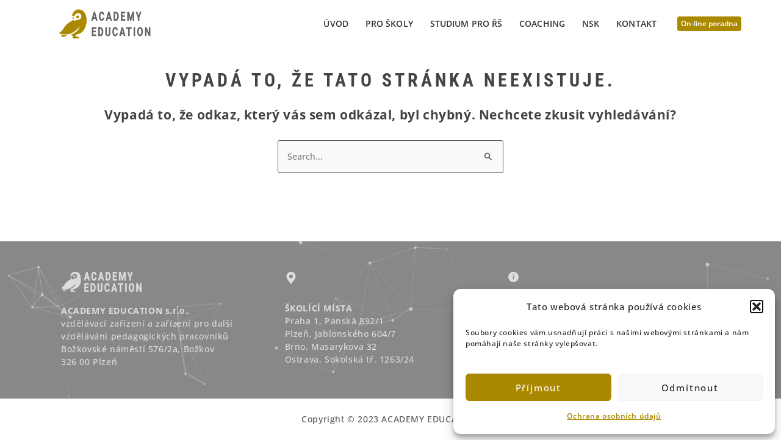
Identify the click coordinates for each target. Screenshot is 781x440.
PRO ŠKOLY (389, 23)
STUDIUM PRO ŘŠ (466, 23)
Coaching (542, 23)
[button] (756, 306)
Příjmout (538, 387)
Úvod (335, 23)
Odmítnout (690, 387)
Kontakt (636, 23)
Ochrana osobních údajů (614, 416)
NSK (590, 23)
